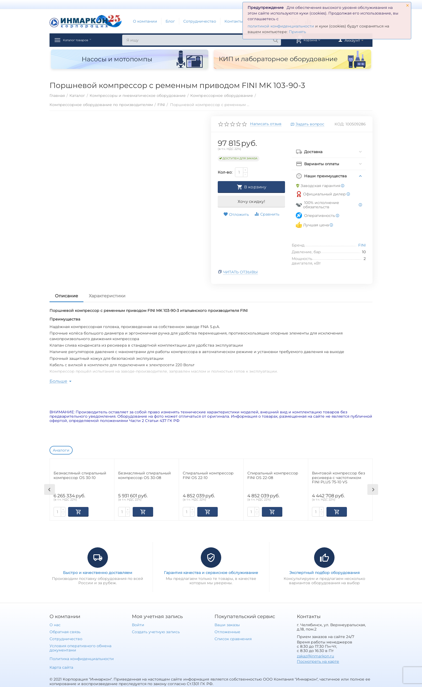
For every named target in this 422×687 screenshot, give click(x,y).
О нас (55, 624)
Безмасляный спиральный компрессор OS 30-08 (144, 475)
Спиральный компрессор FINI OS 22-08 (272, 475)
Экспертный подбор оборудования (324, 572)
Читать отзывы (240, 272)
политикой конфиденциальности (281, 26)
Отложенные (227, 631)
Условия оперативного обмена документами (80, 647)
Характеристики (107, 295)
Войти (138, 624)
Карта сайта (61, 666)
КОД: (339, 124)
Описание (66, 295)
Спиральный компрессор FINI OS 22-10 (208, 475)
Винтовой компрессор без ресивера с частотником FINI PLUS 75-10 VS (338, 478)
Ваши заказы (227, 624)
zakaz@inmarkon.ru (315, 655)
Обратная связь (65, 631)
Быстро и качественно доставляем (97, 572)
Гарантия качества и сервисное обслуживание (211, 572)
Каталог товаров (84, 40)
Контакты (233, 21)
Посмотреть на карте (318, 660)
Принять (297, 31)
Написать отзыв (266, 124)
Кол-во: (225, 172)
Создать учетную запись (156, 631)
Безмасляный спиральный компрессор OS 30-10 (80, 475)
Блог (170, 21)
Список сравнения (233, 638)
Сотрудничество (199, 21)
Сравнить (266, 214)
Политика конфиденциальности (82, 658)
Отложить (236, 214)
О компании (145, 21)
